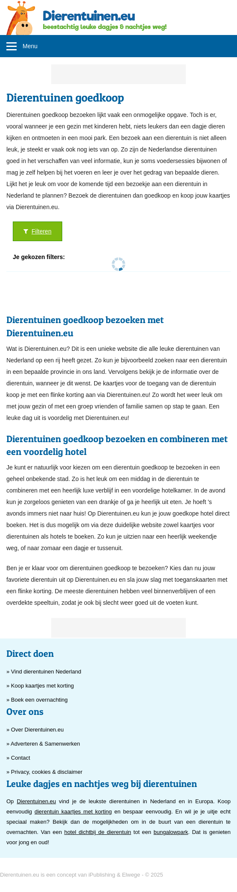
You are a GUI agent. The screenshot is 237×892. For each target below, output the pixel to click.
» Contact (18, 758)
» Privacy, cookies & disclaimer (44, 772)
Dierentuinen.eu (36, 801)
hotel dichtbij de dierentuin (97, 832)
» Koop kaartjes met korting (40, 685)
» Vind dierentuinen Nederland (43, 671)
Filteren (37, 231)
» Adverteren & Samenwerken (43, 743)
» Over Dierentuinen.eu (35, 729)
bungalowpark (170, 832)
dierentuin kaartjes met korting (73, 811)
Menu (30, 46)
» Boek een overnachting (37, 700)
